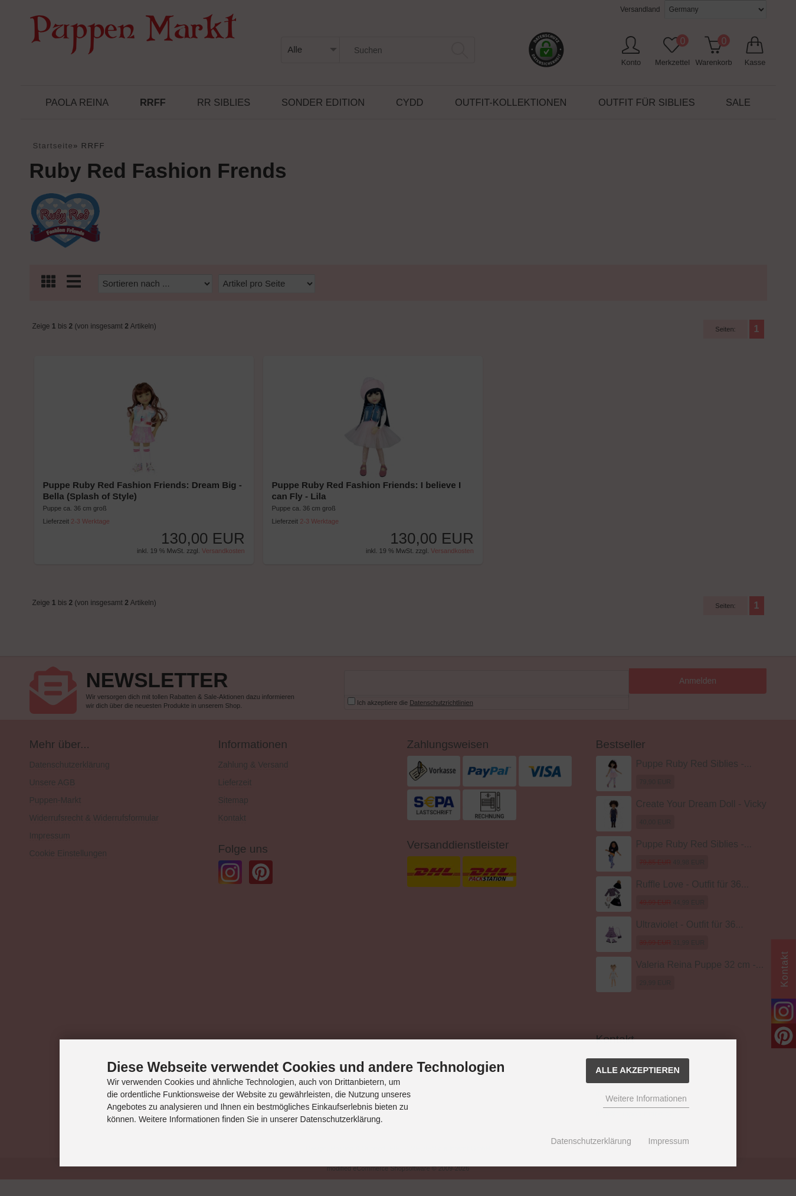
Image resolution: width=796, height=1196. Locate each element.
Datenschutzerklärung (591, 1141)
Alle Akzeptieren (637, 1070)
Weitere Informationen (645, 1098)
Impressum (668, 1141)
